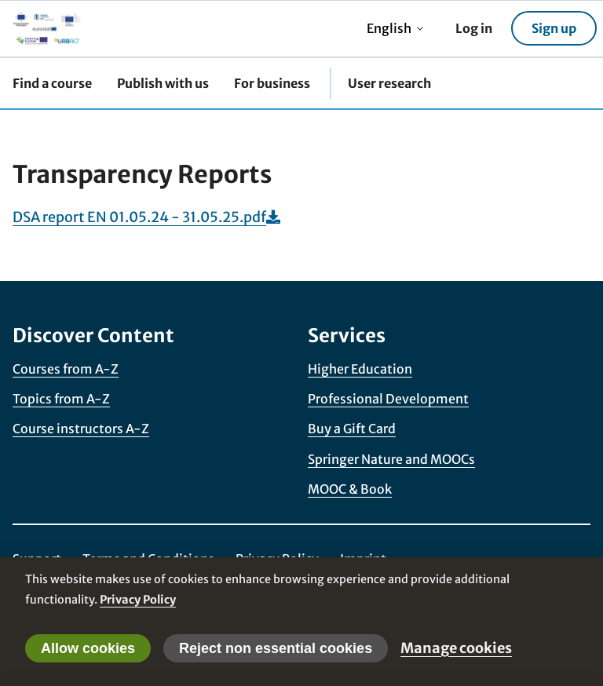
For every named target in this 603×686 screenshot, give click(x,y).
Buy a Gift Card (352, 428)
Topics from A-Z (61, 399)
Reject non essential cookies (275, 648)
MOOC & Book (350, 489)
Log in (473, 28)
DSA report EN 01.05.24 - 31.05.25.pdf (146, 217)
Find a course (52, 83)
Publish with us (163, 83)
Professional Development (388, 399)
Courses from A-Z (66, 369)
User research (389, 83)
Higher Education (360, 369)
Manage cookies (456, 648)
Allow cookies (88, 648)
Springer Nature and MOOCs (391, 459)
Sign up (554, 28)
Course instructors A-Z (81, 428)
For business (272, 83)
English (395, 28)
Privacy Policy (138, 600)
